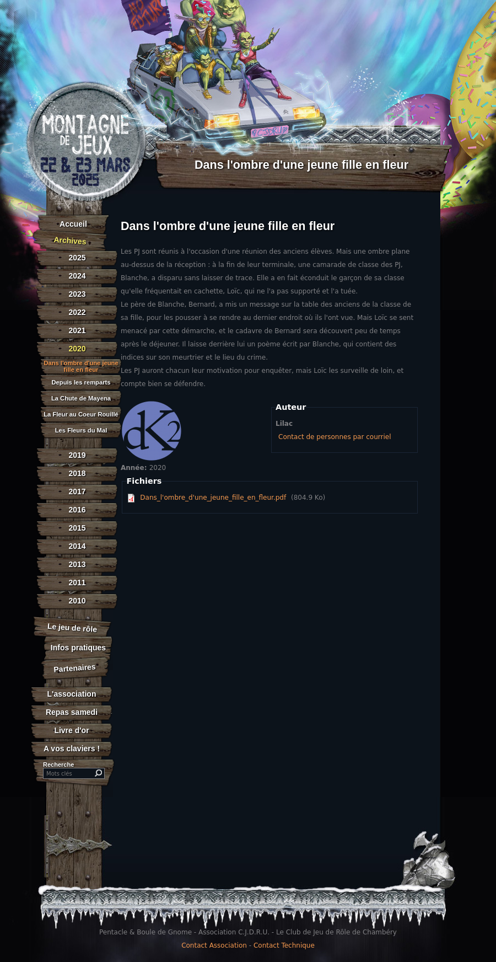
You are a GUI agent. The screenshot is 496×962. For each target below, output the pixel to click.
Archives (70, 240)
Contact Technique (284, 945)
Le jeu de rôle (72, 628)
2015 (76, 528)
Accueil (73, 224)
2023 (76, 294)
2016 (76, 510)
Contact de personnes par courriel (334, 437)
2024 (76, 276)
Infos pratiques (78, 647)
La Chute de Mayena (81, 399)
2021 (76, 330)
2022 (76, 312)
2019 (76, 455)
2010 (76, 601)
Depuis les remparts (81, 383)
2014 (76, 546)
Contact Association (214, 945)
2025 (76, 257)
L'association (71, 694)
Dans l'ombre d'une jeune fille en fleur (81, 366)
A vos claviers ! (72, 748)
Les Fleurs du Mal (81, 430)
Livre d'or (71, 730)
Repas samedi (72, 712)
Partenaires (74, 668)
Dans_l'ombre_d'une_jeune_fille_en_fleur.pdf (213, 497)
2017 (76, 491)
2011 (76, 582)
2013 (76, 564)
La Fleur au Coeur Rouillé (81, 414)
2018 (76, 473)
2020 (76, 348)
